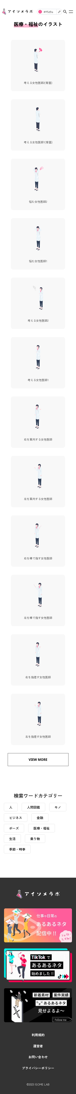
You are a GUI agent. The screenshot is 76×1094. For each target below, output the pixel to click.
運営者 (38, 1045)
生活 (12, 838)
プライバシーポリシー (38, 1067)
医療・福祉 (41, 828)
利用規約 (38, 1034)
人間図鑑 (33, 807)
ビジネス (15, 817)
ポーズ (14, 828)
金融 (40, 817)
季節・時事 (17, 849)
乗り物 (35, 838)
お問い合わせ (38, 1056)
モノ (58, 807)
